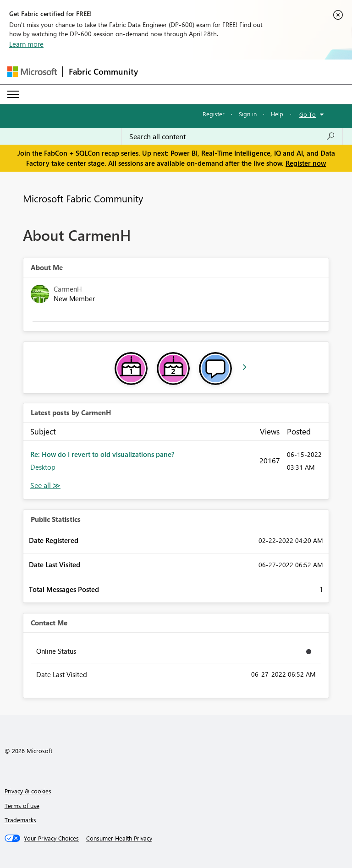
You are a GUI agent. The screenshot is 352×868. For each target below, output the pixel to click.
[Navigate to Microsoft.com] (32, 71)
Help (277, 114)
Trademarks (20, 820)
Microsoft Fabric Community (83, 198)
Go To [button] (307, 114)
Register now (306, 163)
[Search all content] (232, 136)
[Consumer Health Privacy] (119, 838)
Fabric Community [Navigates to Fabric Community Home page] (103, 71)
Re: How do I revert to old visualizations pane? (102, 454)
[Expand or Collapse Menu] (13, 94)
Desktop (42, 467)
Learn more (26, 44)
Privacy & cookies (28, 791)
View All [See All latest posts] (45, 485)
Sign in (248, 114)
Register (214, 114)
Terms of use (22, 805)
